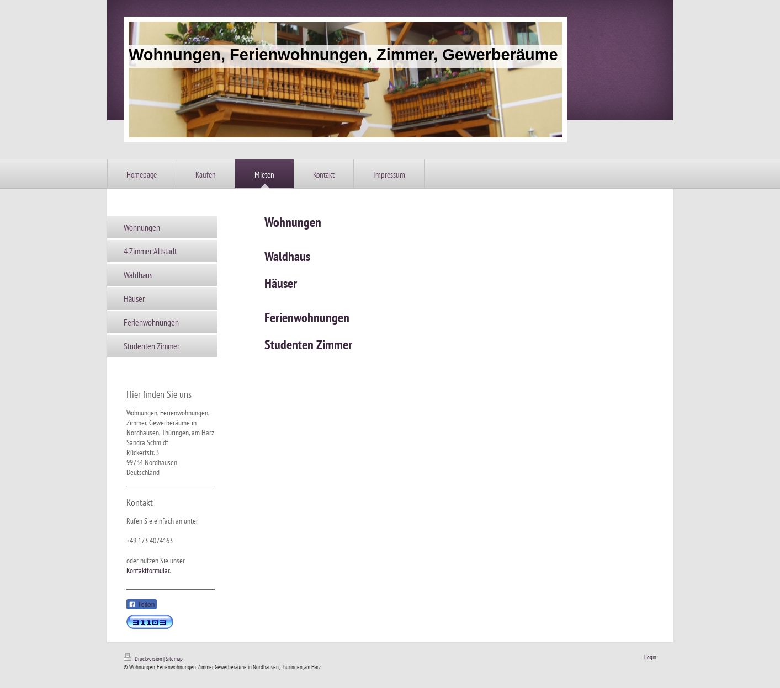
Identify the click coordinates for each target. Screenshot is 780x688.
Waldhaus (287, 256)
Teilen (142, 605)
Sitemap (174, 659)
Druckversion (143, 659)
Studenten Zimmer (308, 344)
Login (650, 657)
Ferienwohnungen (306, 317)
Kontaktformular (147, 570)
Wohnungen (292, 222)
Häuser (280, 283)
